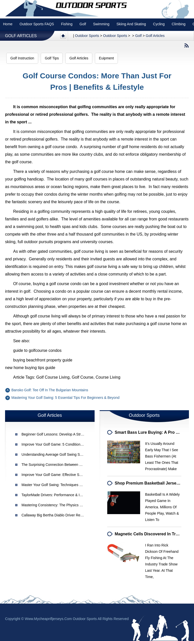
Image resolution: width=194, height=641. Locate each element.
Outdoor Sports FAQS (36, 24)
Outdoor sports (87, 36)
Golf (82, 24)
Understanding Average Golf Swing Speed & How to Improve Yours (74, 454)
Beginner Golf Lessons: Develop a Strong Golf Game (63, 434)
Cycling (159, 24)
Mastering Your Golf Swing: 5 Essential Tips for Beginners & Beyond (65, 398)
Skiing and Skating (131, 24)
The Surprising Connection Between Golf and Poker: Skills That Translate (79, 465)
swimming (101, 24)
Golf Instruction (22, 58)
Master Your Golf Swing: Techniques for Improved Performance (71, 485)
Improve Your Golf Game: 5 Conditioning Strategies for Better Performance (80, 444)
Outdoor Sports (115, 36)
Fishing (66, 24)
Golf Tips (52, 58)
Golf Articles (21, 36)
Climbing (178, 24)
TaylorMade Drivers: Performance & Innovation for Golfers (67, 495)
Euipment (106, 58)
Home (7, 24)
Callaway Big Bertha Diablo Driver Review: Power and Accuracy (71, 515)
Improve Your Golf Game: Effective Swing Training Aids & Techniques (75, 475)
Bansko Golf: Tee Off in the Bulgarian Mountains (49, 390)
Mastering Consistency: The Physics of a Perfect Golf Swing (69, 505)
